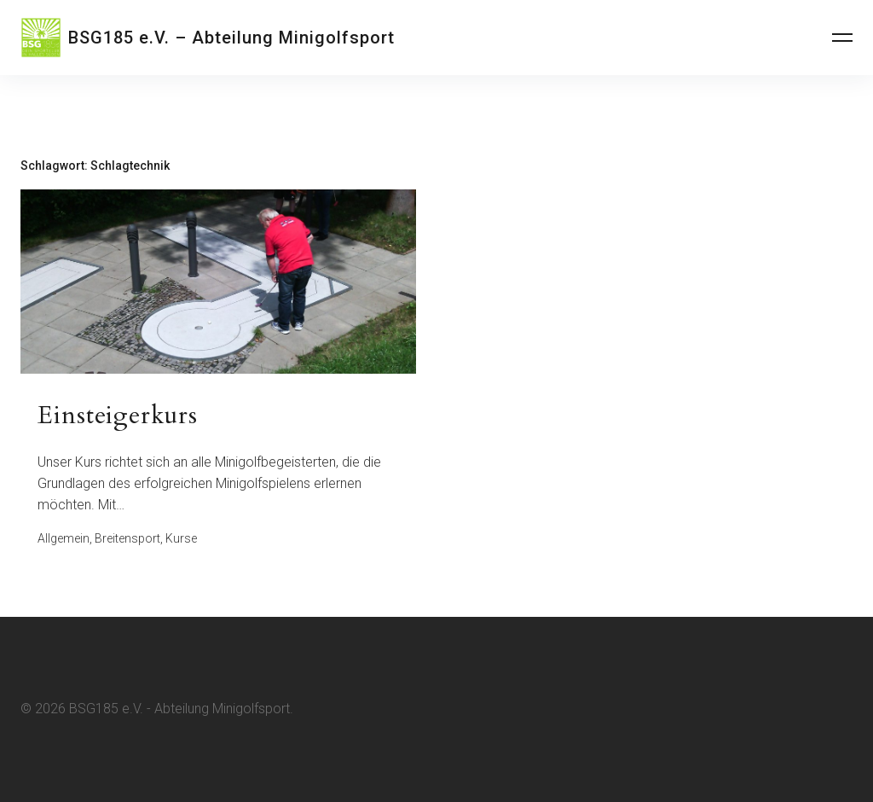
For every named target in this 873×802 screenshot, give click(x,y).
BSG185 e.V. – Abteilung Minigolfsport (231, 37)
